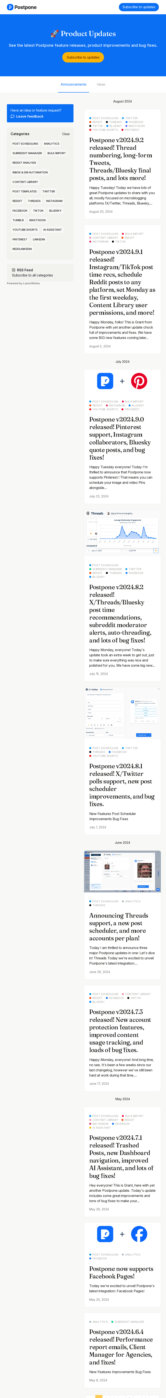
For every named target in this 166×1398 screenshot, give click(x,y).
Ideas (101, 84)
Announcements (73, 84)
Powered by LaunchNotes (23, 283)
